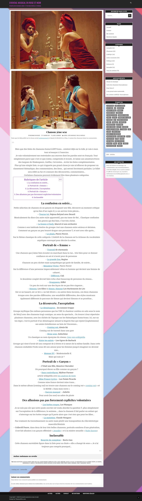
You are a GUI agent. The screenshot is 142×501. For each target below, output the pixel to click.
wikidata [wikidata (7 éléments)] (119, 146)
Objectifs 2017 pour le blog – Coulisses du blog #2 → (86, 469)
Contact (108, 30)
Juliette (68, 462)
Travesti (51, 250)
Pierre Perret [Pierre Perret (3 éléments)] (121, 136)
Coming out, (53, 327)
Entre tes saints (46, 340)
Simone (33, 289)
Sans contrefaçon (50, 373)
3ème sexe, (52, 334)
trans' (78, 463)
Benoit (29, 462)
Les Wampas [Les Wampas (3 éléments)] (123, 129)
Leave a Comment (57, 135)
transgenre (83, 463)
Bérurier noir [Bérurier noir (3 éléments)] (110, 113)
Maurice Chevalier (47, 463)
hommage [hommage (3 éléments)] (115, 122)
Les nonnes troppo (90, 462)
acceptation (19, 462)
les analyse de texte (66, 376)
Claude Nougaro (44, 462)
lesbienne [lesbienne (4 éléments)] (125, 127)
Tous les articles (81, 135)
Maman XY (49, 353)
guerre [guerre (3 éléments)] (109, 122)
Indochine (63, 462)
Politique (109, 61)
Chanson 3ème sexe (56, 132)
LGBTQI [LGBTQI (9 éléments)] (108, 132)
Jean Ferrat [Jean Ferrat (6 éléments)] (120, 125)
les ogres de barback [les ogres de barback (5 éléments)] (112, 129)
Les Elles (72, 462)
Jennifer (57, 431)
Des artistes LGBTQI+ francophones (117, 94)
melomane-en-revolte (35, 135)
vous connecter (23, 480)
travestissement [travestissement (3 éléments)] (111, 146)
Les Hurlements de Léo (80, 462)
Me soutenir (110, 34)
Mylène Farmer (56, 463)
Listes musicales (72, 135)
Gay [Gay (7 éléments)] (115, 120)
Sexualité (109, 67)
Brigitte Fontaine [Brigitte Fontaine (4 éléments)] (111, 110)
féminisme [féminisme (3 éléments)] (109, 120)
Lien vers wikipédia (76, 337)
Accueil (108, 27)
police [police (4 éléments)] (128, 136)
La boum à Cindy (46, 224)
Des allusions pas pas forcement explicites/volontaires (38, 194)
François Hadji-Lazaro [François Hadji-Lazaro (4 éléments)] (124, 117)
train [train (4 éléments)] (115, 143)
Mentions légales (111, 37)
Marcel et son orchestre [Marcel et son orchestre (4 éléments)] (113, 134)
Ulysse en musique (112, 81)
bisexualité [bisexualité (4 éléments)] (120, 108)
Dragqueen (54, 282)
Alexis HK (25, 462)
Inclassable (38, 197)
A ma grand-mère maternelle (115, 91)
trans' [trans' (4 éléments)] (120, 143)
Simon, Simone (56, 289)
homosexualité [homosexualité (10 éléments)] (111, 125)
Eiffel (55, 462)
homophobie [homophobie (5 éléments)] (122, 122)
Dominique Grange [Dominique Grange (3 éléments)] (123, 115)
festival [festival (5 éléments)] (115, 117)
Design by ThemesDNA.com (17, 499)
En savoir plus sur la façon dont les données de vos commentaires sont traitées (67, 483)
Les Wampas (98, 462)
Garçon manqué (52, 392)
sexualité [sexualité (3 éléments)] (109, 143)
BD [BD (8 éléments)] (115, 108)
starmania (73, 463)
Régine (69, 463)
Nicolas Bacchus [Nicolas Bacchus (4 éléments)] (111, 136)
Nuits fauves (91, 431)
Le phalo (51, 234)
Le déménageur (47, 308)
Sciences (109, 64)
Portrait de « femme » (38, 186)
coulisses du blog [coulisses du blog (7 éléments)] (112, 115)
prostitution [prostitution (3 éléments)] (110, 139)
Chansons (109, 51)
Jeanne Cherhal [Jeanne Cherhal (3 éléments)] (111, 127)
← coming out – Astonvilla (18, 469)
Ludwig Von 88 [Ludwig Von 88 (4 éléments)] (116, 132)
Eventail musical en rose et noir (25, 2)
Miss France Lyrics (48, 379)
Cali (38, 462)
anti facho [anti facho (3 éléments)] (110, 108)
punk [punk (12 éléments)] (117, 139)
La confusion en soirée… (38, 183)
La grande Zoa (53, 259)
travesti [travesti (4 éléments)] (125, 143)
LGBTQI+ (65, 135)
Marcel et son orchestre (37, 463)
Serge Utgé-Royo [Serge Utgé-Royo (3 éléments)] (119, 141)
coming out (91, 385)
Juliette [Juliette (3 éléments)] (119, 127)
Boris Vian (34, 462)
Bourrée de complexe (51, 440)
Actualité (109, 48)
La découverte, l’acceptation (38, 189)
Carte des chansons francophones (116, 85)
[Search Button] (131, 3)
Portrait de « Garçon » (38, 191)
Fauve (58, 462)
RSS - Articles (110, 154)
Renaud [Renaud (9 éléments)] (122, 139)
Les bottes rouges (50, 405)
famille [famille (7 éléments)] (109, 117)
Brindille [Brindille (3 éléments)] (120, 110)
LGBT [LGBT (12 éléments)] (129, 129)
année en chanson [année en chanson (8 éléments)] (120, 106)
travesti (88, 463)
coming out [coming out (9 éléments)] (119, 113)
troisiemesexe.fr (44, 138)
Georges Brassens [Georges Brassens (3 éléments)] (122, 120)
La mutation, (50, 418)
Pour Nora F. (110, 88)
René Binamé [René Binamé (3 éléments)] (110, 141)
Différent (55, 276)
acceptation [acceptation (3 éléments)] (110, 106)
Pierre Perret (64, 463)
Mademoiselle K (26, 463)
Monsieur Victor (51, 266)
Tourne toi (44, 214)
